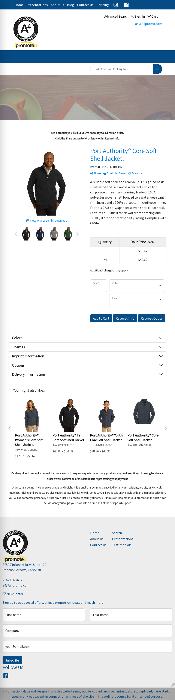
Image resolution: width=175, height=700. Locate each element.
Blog (70, 5)
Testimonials (120, 545)
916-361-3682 (12, 580)
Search (117, 533)
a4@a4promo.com (148, 23)
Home (19, 5)
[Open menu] (166, 56)
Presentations (37, 5)
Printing (102, 5)
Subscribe (12, 660)
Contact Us (85, 5)
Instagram (116, 4)
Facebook (126, 4)
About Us (57, 5)
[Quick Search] (121, 69)
